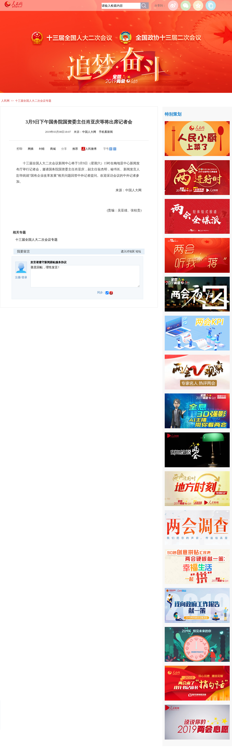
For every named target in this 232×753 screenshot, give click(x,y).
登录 (24, 277)
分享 (64, 148)
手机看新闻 (106, 131)
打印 (19, 148)
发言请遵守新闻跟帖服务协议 (48, 262)
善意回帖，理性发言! (85, 276)
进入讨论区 (128, 251)
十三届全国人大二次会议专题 (33, 100)
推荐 (75, 148)
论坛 (138, 251)
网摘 (30, 148)
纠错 (42, 148)
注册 (18, 277)
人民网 (5, 100)
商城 (53, 148)
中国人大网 (89, 131)
